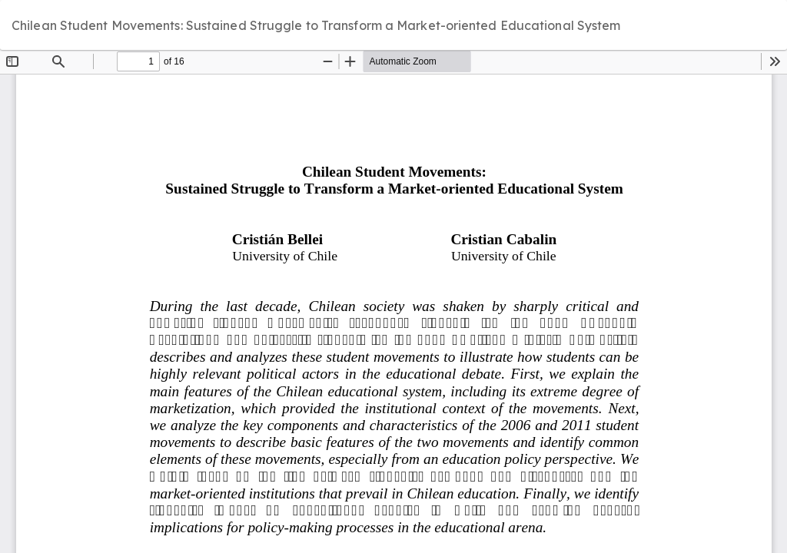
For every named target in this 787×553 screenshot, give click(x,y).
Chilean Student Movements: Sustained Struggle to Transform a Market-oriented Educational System (316, 25)
